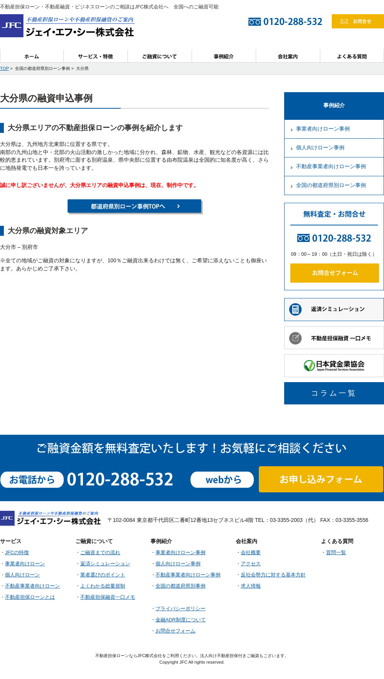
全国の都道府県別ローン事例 (331, 185)
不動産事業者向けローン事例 (331, 166)
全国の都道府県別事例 (180, 586)
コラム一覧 (334, 393)
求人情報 (251, 586)
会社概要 (251, 552)
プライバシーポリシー (180, 608)
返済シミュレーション (105, 563)
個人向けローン (22, 575)
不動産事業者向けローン (32, 586)
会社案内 (288, 56)
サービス (96, 56)
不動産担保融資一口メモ (107, 597)
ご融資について (160, 56)
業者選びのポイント (102, 575)
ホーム (32, 56)
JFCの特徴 (17, 552)
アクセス (251, 563)
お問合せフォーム (175, 631)
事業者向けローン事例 (323, 129)
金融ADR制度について (181, 620)
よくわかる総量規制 (102, 586)
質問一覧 (336, 552)
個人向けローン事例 (320, 148)
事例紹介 (224, 56)
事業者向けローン (25, 563)
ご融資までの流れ (100, 552)
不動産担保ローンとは (30, 597)
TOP (4, 68)
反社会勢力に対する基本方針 (273, 575)
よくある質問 (352, 56)
